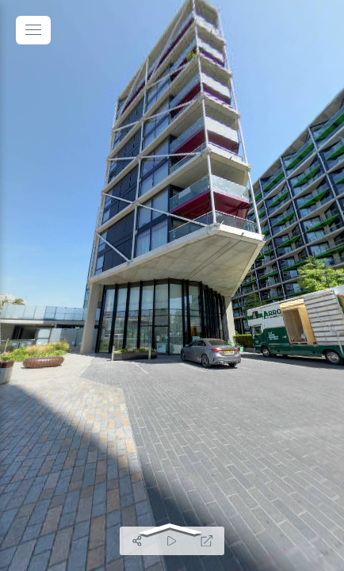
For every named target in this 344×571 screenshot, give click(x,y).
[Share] (137, 541)
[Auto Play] (172, 541)
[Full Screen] (206, 541)
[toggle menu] (33, 30)
